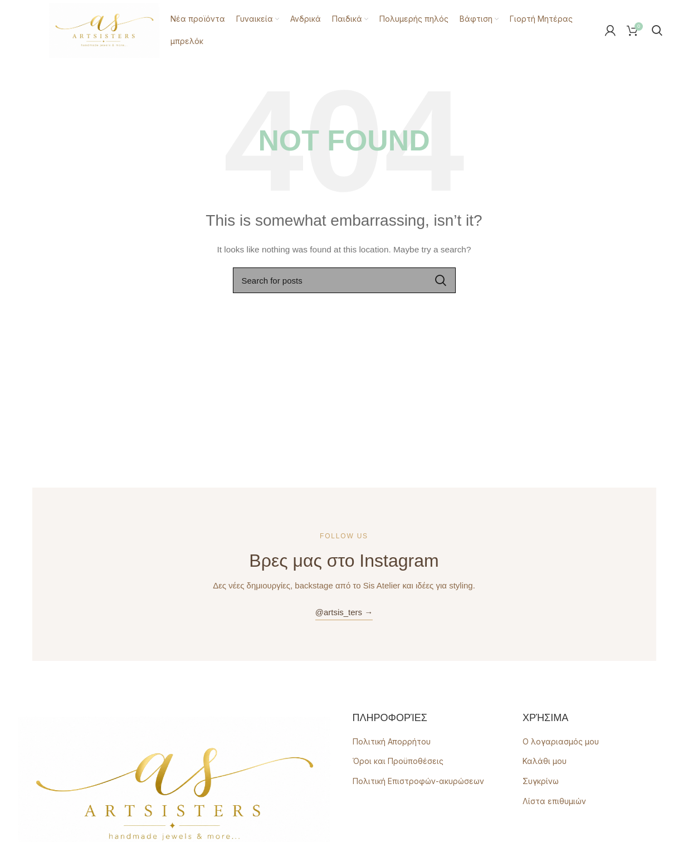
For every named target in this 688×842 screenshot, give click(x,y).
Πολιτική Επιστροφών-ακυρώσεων (418, 780)
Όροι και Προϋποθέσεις (398, 760)
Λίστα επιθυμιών (554, 800)
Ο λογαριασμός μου (561, 741)
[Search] (657, 30)
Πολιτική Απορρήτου (392, 741)
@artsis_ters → (344, 611)
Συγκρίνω (541, 780)
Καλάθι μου (545, 760)
